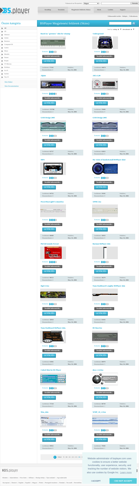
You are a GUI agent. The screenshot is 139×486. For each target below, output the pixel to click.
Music (6, 51)
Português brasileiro (51, 482)
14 (79, 457)
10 (66, 457)
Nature (6, 57)
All (5, 28)
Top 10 (6, 77)
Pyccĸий (69, 482)
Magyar (34, 482)
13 (76, 457)
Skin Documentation (12, 86)
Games (6, 47)
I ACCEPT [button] (96, 481)
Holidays (7, 67)
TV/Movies (7, 64)
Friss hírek (23, 477)
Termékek (61, 9)
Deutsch (14, 482)
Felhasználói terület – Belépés (118, 16)
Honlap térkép (40, 477)
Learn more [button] (126, 472)
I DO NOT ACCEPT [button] (123, 481)
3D (5, 31)
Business (7, 41)
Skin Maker (8, 82)
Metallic (7, 54)
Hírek (99, 9)
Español (27, 482)
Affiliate (31, 477)
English (21, 482)
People (6, 60)
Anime (6, 38)
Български (6, 482)
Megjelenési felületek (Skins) (80, 9)
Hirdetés (5, 477)
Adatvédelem (14, 477)
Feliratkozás (133, 16)
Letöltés (110, 9)
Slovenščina (77, 482)
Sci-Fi (6, 70)
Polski (41, 482)
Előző (59, 457)
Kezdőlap (48, 9)
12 (73, 457)
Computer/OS (8, 44)
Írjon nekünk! (51, 477)
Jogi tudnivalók (62, 477)
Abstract (7, 34)
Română (62, 482)
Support (123, 9)
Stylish (6, 73)
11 (69, 457)
